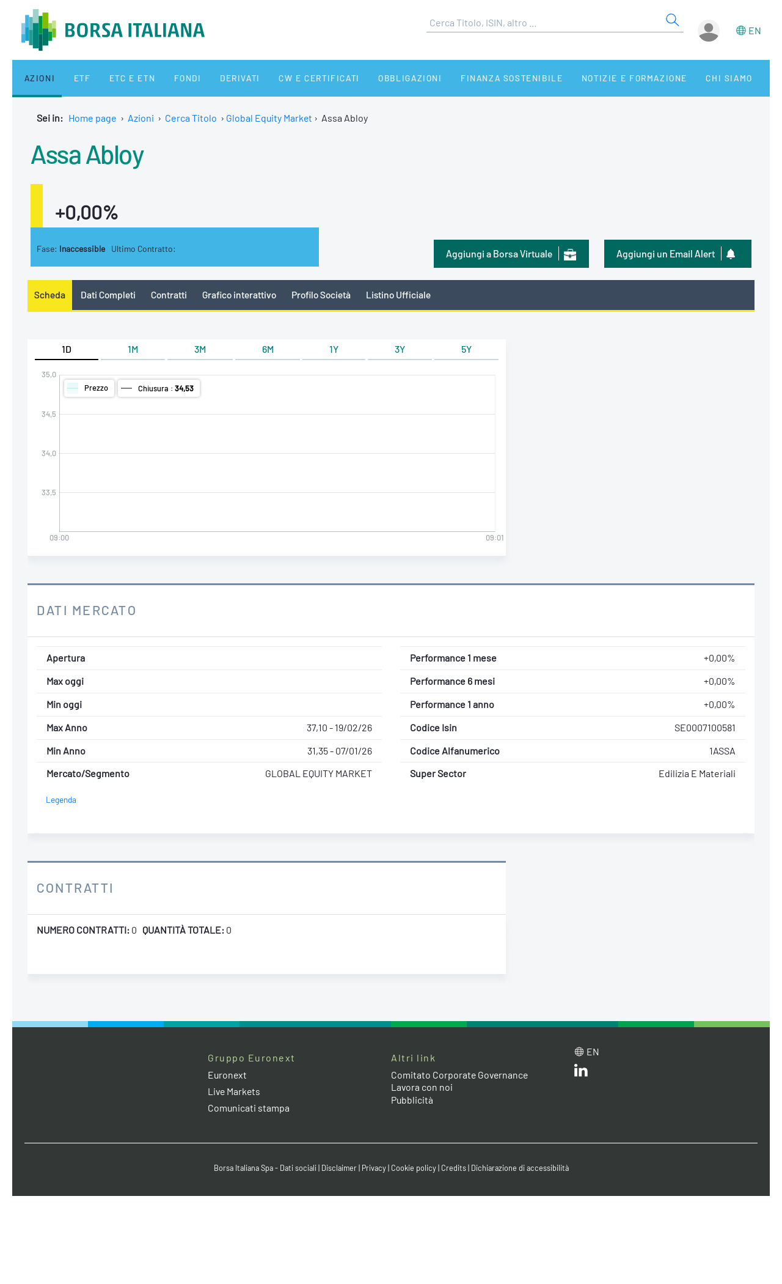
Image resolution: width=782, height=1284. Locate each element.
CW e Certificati (291, 78)
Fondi (167, 78)
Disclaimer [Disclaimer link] (339, 1168)
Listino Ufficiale (406, 294)
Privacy (375, 1168)
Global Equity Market (269, 118)
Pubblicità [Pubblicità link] (412, 1100)
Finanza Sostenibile (475, 78)
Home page (92, 118)
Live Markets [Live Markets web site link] (235, 1091)
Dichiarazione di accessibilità (523, 1168)
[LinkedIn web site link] (581, 1073)
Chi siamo (686, 78)
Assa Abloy (89, 152)
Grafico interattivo (242, 294)
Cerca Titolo (191, 118)
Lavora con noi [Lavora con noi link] (422, 1087)
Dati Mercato (88, 610)
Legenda (61, 800)
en (754, 30)
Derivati (215, 78)
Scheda (49, 294)
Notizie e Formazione (595, 78)
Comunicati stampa (249, 1107)
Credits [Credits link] (455, 1168)
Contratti (170, 294)
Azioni (34, 78)
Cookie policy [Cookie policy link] (415, 1168)
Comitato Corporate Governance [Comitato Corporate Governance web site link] (460, 1074)
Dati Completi (109, 294)
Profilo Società (327, 294)
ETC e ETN (117, 78)
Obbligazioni (378, 78)
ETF (72, 78)
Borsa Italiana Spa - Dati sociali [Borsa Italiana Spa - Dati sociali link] (262, 1168)
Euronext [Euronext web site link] (228, 1074)
